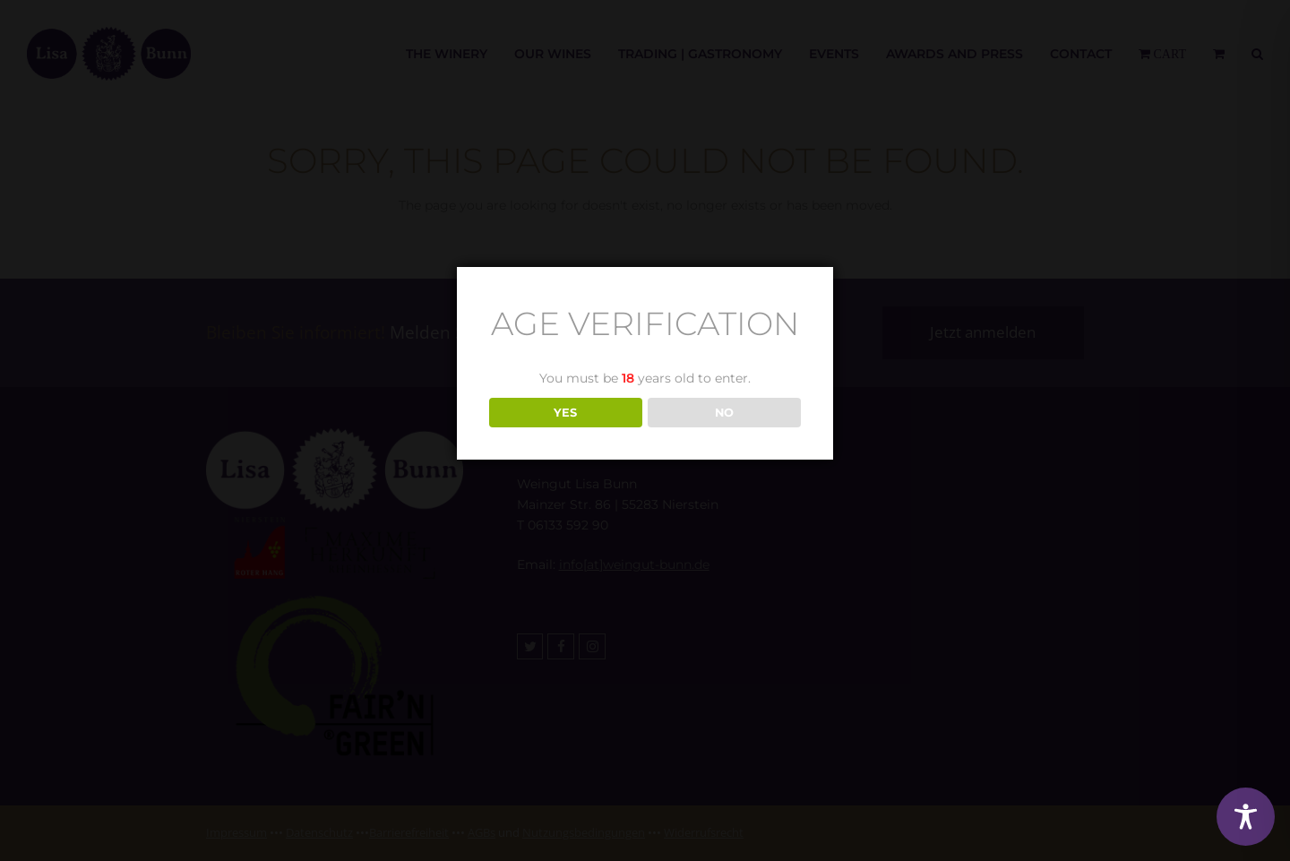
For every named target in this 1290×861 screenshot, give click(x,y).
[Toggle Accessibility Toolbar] (1246, 817)
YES (565, 412)
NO (724, 412)
